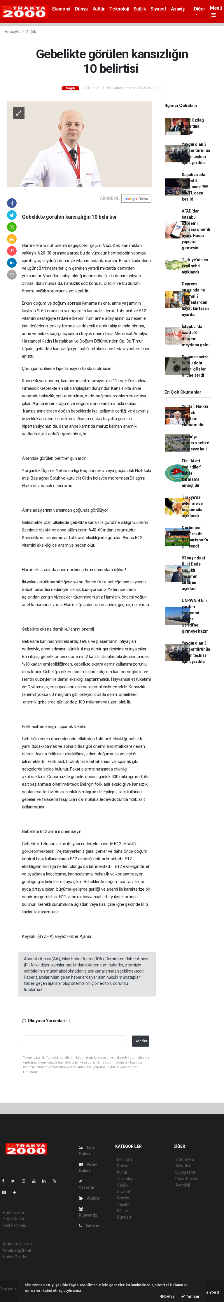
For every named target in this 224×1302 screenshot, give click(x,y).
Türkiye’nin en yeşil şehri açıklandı (195, 265)
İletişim (89, 1226)
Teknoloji (119, 9)
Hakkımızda (13, 1212)
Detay (167, 1296)
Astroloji (182, 1185)
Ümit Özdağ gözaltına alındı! (193, 126)
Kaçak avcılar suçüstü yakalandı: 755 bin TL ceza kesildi (195, 186)
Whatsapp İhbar (17, 1250)
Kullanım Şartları (17, 1244)
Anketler (182, 1166)
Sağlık (140, 9)
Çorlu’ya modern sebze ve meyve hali (195, 442)
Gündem (124, 1217)
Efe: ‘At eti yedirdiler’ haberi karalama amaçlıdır (191, 473)
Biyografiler (185, 1172)
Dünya (81, 9)
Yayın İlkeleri (14, 1219)
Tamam (190, 1296)
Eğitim (122, 1210)
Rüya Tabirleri (187, 1178)
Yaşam (123, 1204)
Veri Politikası (15, 1225)
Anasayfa (13, 31)
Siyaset (158, 9)
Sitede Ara (184, 1159)
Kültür (98, 9)
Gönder (141, 1041)
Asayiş (178, 9)
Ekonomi (61, 9)
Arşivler (90, 1198)
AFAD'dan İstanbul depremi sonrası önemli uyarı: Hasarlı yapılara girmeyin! (196, 229)
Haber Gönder (15, 1256)
